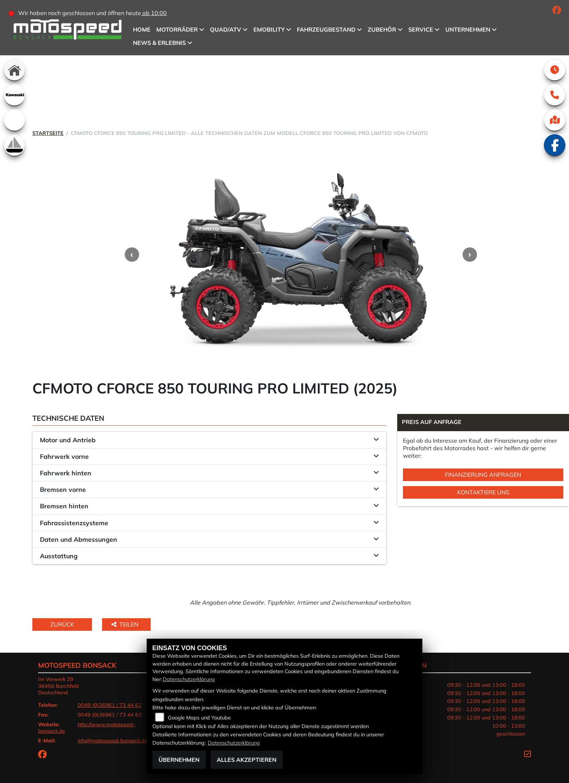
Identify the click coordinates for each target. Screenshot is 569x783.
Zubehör (382, 29)
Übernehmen (179, 759)
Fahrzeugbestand (326, 29)
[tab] (209, 440)
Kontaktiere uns (483, 492)
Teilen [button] (125, 624)
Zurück (62, 624)
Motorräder (177, 29)
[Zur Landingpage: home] (14, 69)
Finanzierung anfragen (483, 474)
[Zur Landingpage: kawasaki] (14, 95)
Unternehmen (468, 29)
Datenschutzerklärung (189, 679)
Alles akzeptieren (246, 759)
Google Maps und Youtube (199, 717)
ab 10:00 (155, 13)
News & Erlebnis (159, 42)
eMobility (269, 29)
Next (470, 254)
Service (421, 29)
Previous (132, 254)
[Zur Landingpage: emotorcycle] (14, 120)
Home (142, 29)
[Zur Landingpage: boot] (14, 145)
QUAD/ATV (226, 29)
